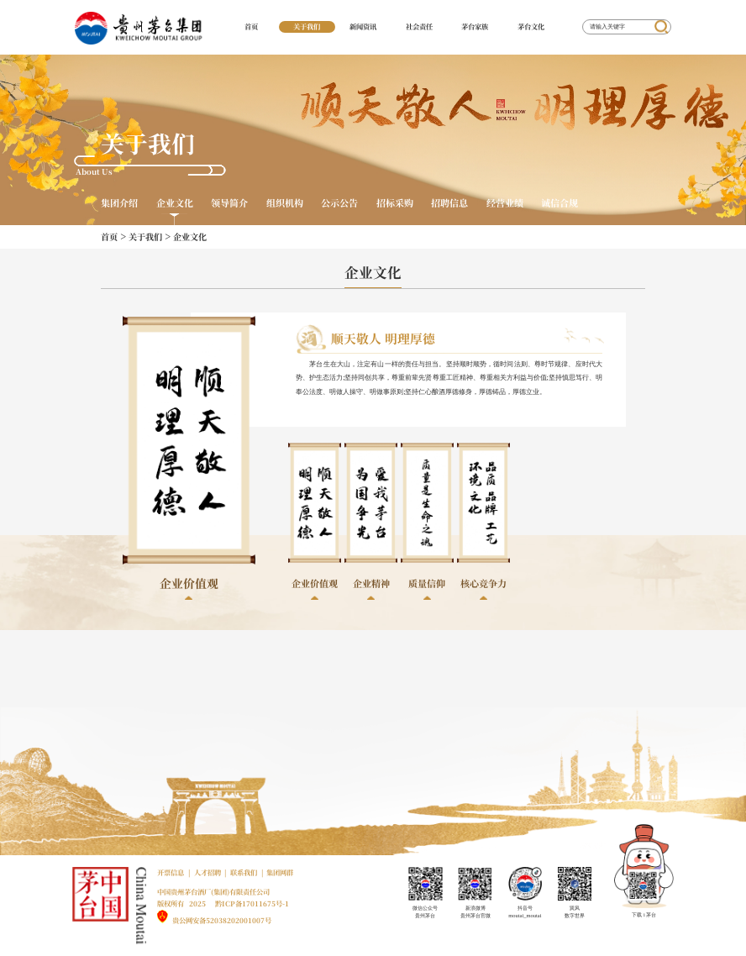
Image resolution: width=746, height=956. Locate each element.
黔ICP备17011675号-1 (252, 903)
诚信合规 (559, 203)
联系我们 (243, 872)
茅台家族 (474, 26)
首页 (251, 26)
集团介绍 (119, 203)
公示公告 (339, 203)
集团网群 (279, 872)
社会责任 (419, 26)
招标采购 (394, 203)
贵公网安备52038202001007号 (221, 920)
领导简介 (229, 203)
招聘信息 (449, 203)
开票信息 (170, 872)
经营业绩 (504, 203)
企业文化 (174, 203)
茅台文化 (530, 26)
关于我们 (306, 26)
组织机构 (284, 203)
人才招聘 (207, 872)
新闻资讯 (362, 26)
